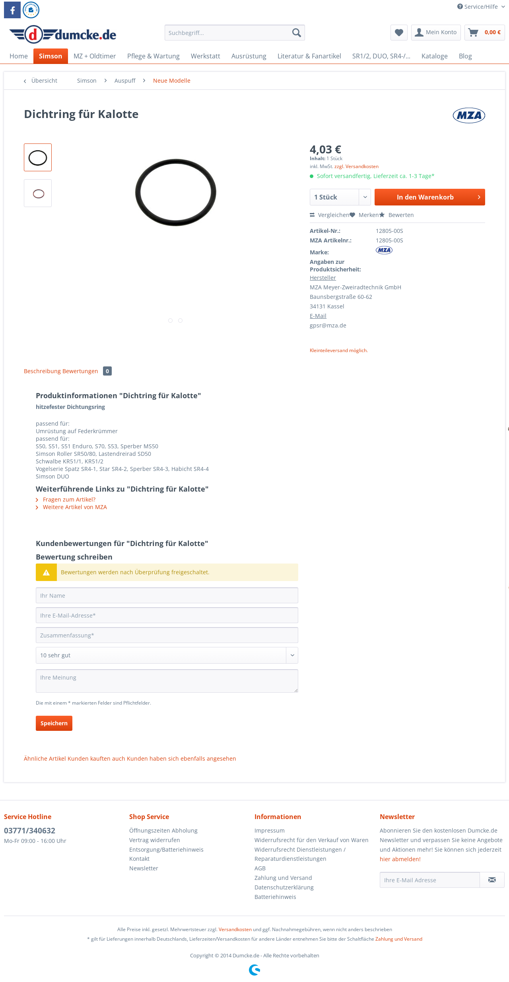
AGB (260, 868)
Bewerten (396, 215)
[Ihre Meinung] (167, 681)
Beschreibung (42, 371)
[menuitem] (235, 36)
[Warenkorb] (484, 33)
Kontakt (139, 858)
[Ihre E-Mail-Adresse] (167, 615)
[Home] (18, 56)
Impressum (269, 830)
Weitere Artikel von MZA (71, 507)
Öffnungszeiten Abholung (163, 830)
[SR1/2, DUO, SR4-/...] (381, 56)
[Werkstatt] (205, 56)
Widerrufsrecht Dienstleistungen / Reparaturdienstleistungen (300, 854)
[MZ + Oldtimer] (95, 56)
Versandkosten (235, 929)
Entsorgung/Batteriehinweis (166, 849)
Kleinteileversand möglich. (339, 350)
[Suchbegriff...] (235, 33)
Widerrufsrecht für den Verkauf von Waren (311, 840)
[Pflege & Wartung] (153, 56)
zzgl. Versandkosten (356, 166)
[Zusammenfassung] (167, 635)
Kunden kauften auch (96, 758)
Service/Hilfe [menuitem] (478, 6)
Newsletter (143, 868)
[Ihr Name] (167, 595)
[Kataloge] (434, 56)
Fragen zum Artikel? (65, 499)
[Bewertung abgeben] (167, 655)
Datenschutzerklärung (284, 887)
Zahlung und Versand (283, 877)
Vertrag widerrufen (154, 840)
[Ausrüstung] (249, 56)
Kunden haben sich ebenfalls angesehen (181, 758)
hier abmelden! (400, 859)
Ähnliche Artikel (45, 758)
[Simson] (50, 56)
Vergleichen (330, 215)
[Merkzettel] (399, 33)
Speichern (54, 723)
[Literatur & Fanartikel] (309, 56)
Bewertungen (87, 371)
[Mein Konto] (436, 33)
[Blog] (465, 56)
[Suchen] (296, 33)
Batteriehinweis (275, 897)
